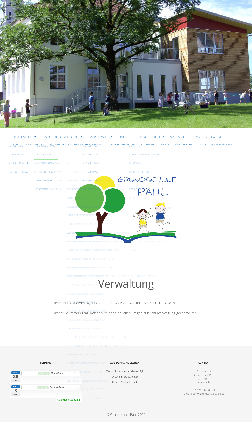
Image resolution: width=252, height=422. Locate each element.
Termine (122, 137)
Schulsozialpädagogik (28, 144)
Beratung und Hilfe (147, 137)
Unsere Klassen (98, 137)
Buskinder (148, 144)
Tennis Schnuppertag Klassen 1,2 (124, 371)
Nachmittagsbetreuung (216, 144)
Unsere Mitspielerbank (125, 382)
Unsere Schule (23, 137)
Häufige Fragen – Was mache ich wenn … (77, 144)
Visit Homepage (126, 64)
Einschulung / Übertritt (177, 144)
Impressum (176, 137)
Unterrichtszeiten (122, 144)
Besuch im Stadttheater (125, 376)
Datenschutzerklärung (206, 137)
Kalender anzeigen (68, 399)
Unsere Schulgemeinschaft (60, 137)
